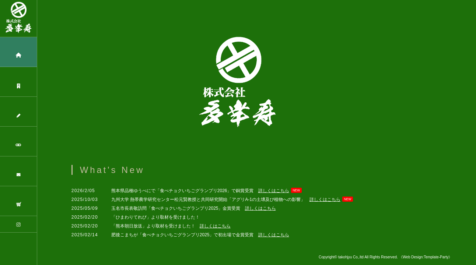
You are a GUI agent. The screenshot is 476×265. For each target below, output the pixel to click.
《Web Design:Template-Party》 (425, 257)
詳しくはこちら (273, 190)
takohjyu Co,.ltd (351, 257)
